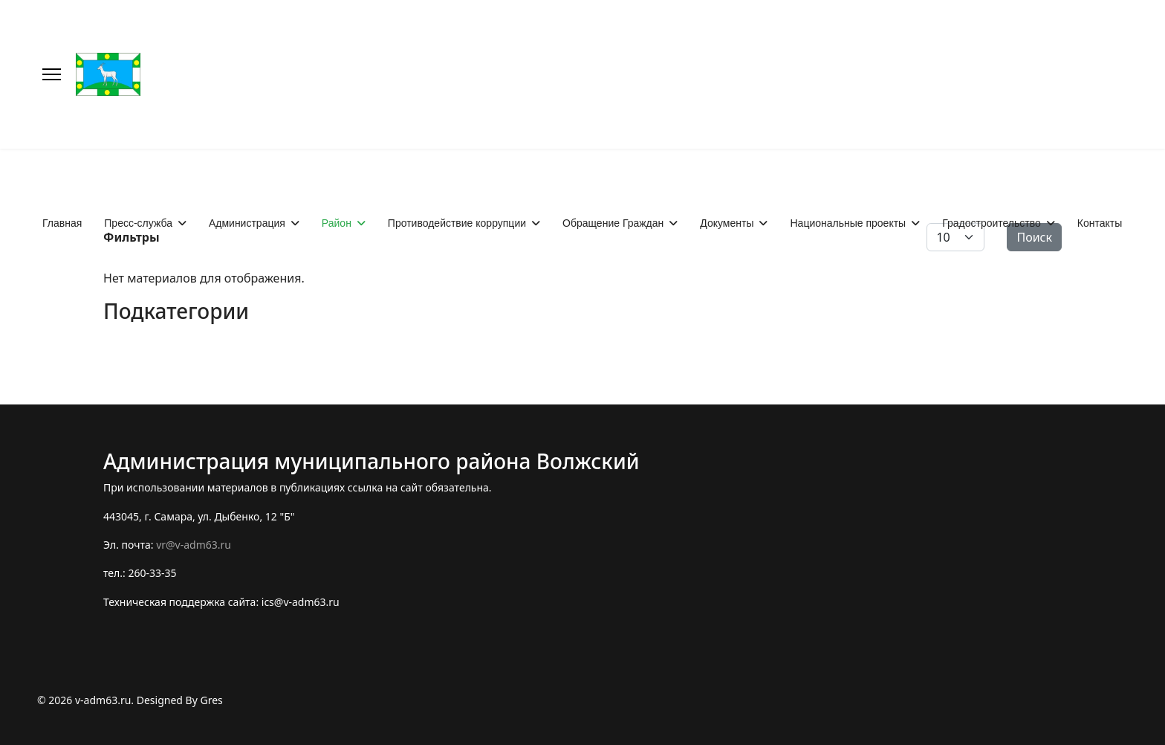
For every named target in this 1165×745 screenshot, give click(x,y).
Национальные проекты (848, 223)
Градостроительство (991, 223)
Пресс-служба (138, 223)
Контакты (1099, 223)
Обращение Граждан (612, 223)
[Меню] (51, 74)
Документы (726, 223)
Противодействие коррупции (457, 223)
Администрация (247, 223)
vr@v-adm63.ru (193, 545)
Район (336, 223)
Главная (62, 223)
